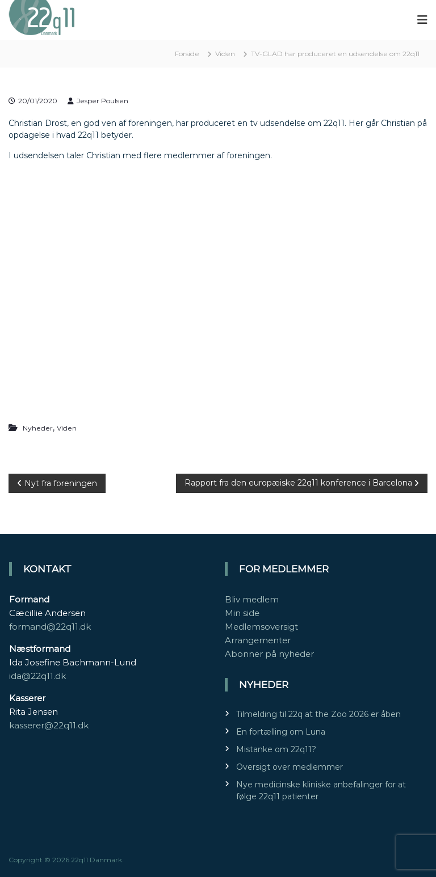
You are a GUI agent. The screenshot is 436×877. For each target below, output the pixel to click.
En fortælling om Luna (280, 732)
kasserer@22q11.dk (49, 725)
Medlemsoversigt (261, 626)
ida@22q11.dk (37, 676)
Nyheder (38, 428)
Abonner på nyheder (269, 653)
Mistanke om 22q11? (276, 749)
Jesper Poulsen (102, 100)
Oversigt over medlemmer (289, 767)
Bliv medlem (252, 599)
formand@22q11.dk (50, 626)
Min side (242, 613)
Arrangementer (258, 640)
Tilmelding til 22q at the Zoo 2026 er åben (318, 714)
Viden (225, 53)
